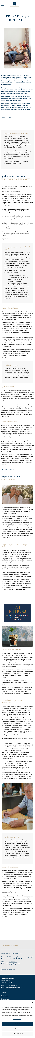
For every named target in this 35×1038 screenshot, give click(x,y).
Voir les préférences (17, 1034)
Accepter (17, 1024)
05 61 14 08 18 (13, 962)
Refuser (17, 1029)
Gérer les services (17, 1019)
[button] (32, 1002)
